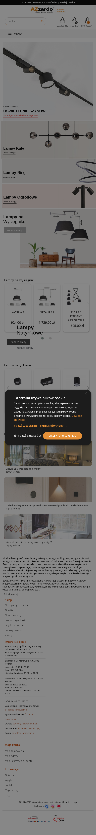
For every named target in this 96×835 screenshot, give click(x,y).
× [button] (86, 393)
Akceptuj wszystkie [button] (62, 435)
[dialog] (48, 417)
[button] (48, 425)
